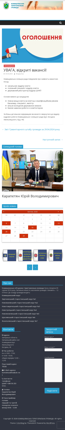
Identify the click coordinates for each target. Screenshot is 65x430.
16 (32, 227)
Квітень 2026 (32, 212)
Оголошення (9, 66)
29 (24, 236)
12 (59, 223)
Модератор (20, 74)
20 (6, 232)
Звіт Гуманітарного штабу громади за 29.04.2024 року (31, 129)
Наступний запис (53, 139)
